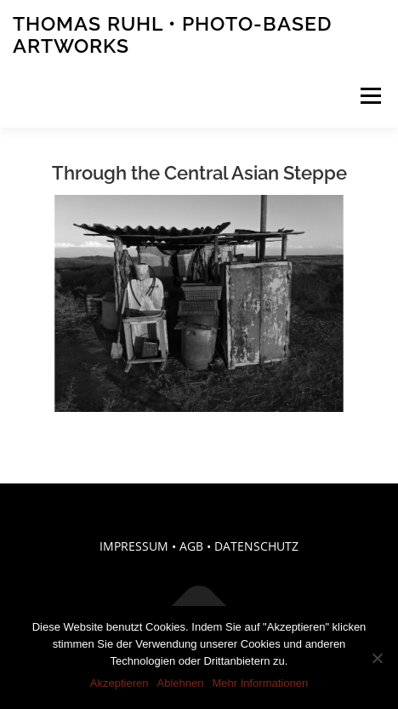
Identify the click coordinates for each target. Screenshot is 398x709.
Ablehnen (179, 683)
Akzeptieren (119, 683)
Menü (369, 96)
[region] (199, 303)
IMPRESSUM (134, 546)
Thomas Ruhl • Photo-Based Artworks (172, 34)
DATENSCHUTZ (256, 546)
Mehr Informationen (260, 683)
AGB (191, 546)
